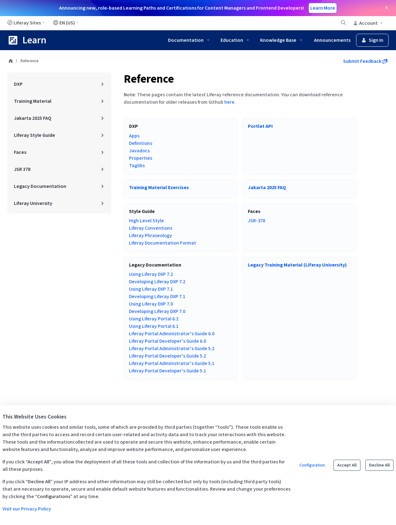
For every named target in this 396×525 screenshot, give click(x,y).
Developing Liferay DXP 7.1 (157, 296)
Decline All (379, 465)
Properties (140, 158)
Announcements (332, 40)
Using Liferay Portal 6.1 (154, 326)
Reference (149, 79)
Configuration (312, 465)
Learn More (322, 8)
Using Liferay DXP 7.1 (151, 289)
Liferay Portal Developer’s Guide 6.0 (167, 341)
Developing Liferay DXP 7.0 (157, 311)
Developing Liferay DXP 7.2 (157, 281)
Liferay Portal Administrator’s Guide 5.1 (171, 363)
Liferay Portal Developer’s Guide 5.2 (167, 356)
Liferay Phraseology (150, 235)
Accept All (347, 465)
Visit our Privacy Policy (26, 508)
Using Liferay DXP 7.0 (151, 304)
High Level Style (146, 220)
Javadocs (139, 150)
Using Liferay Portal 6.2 (154, 318)
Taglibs (137, 165)
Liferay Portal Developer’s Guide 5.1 (167, 370)
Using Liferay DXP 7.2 (151, 274)
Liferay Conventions (150, 228)
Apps (134, 135)
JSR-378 (256, 220)
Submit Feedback (365, 61)
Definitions (140, 143)
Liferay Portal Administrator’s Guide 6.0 (171, 333)
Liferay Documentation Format (162, 243)
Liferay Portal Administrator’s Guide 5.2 (171, 348)
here (229, 102)
